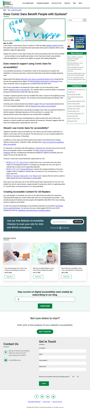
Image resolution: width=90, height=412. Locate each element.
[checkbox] (74, 375)
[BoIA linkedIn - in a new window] (48, 396)
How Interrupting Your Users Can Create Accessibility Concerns (75, 69)
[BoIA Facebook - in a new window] (37, 396)
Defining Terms (74, 108)
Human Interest (74, 103)
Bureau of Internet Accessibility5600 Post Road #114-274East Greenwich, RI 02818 (19, 353)
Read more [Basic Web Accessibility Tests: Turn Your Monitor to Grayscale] (66, 277)
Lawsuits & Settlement (76, 113)
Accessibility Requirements (75, 98)
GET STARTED (45, 332)
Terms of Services (57, 401)
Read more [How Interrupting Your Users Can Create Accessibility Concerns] (10, 277)
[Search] (77, 20)
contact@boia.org (15, 360)
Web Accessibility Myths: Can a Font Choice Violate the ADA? (76, 74)
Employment (72, 121)
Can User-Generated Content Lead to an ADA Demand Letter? (77, 78)
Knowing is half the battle (76, 89)
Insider (71, 92)
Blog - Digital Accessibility (15, 10)
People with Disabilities (76, 106)
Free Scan (78, 221)
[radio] (72, 375)
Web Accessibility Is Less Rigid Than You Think (75, 64)
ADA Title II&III (74, 118)
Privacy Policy (46, 401)
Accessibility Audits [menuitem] (28, 3)
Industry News (73, 111)
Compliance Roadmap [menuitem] (43, 3)
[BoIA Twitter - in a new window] (42, 396)
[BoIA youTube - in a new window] (53, 396)
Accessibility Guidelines (76, 101)
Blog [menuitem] (74, 3)
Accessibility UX (74, 94)
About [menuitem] (80, 3)
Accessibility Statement (34, 401)
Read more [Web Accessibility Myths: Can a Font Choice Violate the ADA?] (38, 277)
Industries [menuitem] (67, 3)
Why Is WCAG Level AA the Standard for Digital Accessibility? (75, 58)
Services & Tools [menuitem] (56, 3)
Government (73, 116)
